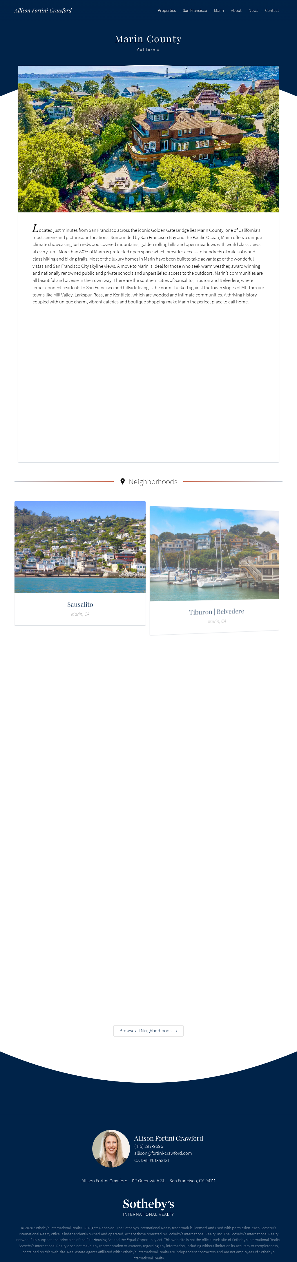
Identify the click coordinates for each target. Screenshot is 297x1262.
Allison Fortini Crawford (168, 1138)
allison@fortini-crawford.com (163, 1153)
